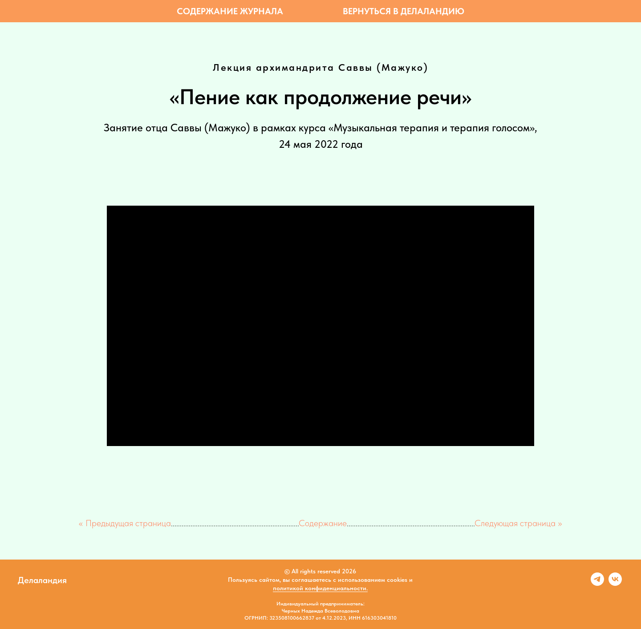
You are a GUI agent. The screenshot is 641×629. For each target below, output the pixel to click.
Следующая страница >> (518, 523)
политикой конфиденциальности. (320, 588)
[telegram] (597, 583)
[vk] (615, 583)
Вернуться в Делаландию (403, 11)
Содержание (323, 523)
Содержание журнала (230, 11)
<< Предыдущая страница (125, 523)
